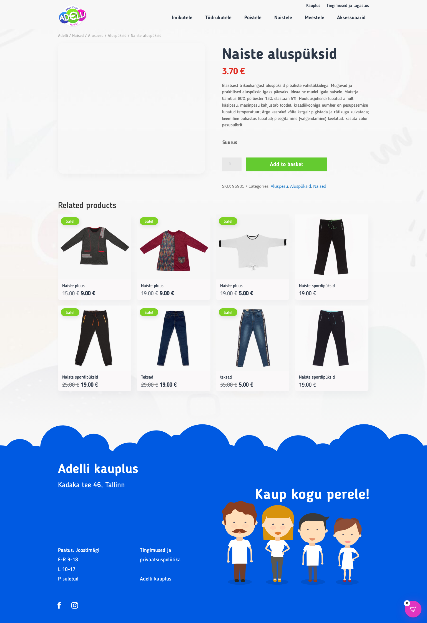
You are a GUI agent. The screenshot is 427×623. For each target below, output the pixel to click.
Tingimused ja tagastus (347, 6)
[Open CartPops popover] (413, 609)
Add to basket (286, 164)
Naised (78, 36)
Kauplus (313, 6)
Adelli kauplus (155, 579)
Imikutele (182, 17)
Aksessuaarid (351, 17)
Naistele (283, 17)
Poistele (253, 17)
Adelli (63, 36)
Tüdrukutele (218, 17)
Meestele (314, 17)
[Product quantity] (232, 164)
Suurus (229, 142)
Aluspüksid (117, 36)
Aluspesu (96, 36)
